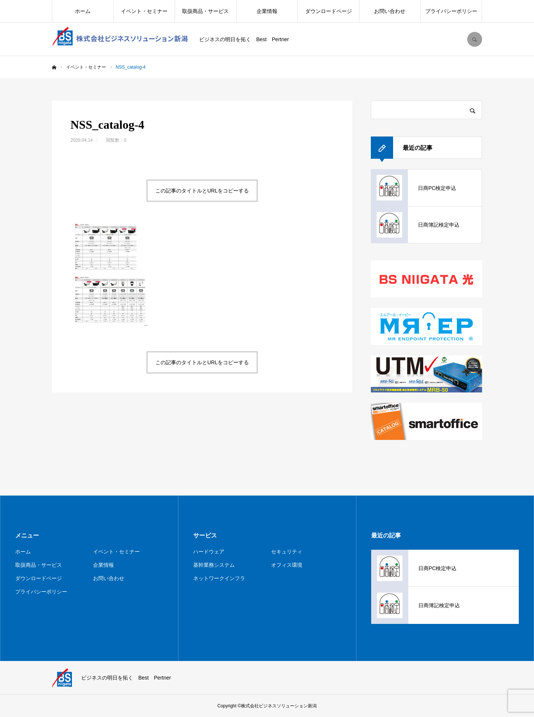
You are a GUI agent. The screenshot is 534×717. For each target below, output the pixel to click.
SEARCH (474, 39)
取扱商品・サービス (205, 11)
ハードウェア (208, 552)
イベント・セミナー (144, 11)
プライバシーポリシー (451, 11)
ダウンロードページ (328, 11)
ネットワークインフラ (219, 578)
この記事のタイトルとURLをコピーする (202, 191)
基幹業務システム (214, 565)
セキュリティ (286, 552)
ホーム (82, 11)
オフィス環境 (286, 565)
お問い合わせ (389, 11)
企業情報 (267, 11)
